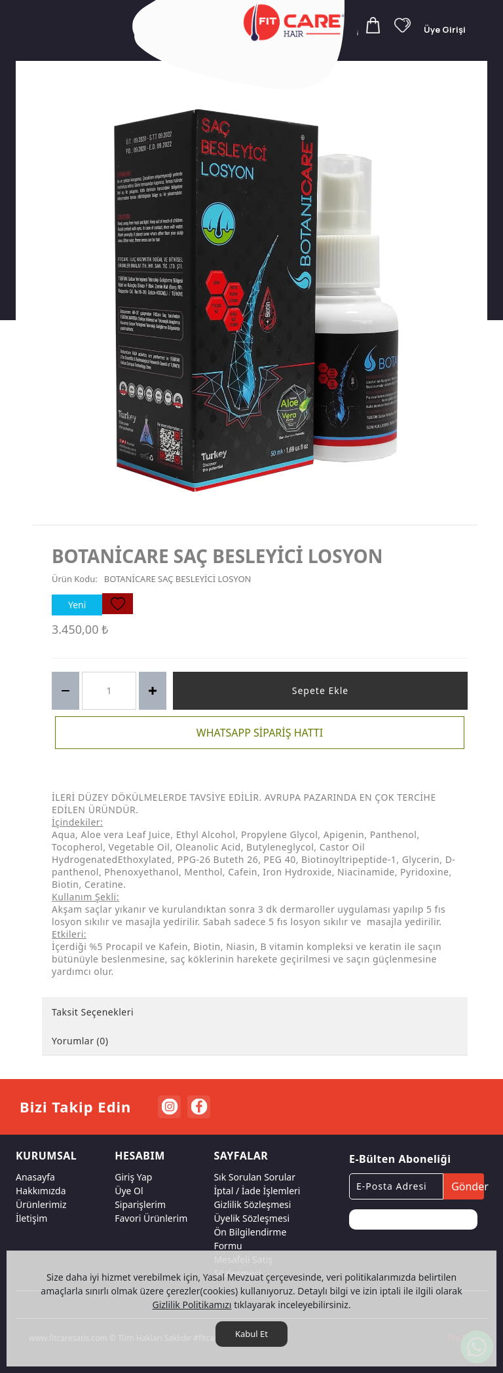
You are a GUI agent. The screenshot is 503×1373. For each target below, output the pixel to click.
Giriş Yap (133, 1177)
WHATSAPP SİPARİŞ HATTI (259, 732)
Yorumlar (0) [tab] (80, 1040)
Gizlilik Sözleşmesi (252, 1204)
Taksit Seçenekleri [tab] (93, 1012)
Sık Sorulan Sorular (254, 1177)
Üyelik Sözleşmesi (251, 1218)
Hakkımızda (41, 1190)
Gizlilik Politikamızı (191, 1304)
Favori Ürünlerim (151, 1218)
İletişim (31, 1218)
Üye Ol (129, 1190)
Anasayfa (35, 1177)
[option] (254, 300)
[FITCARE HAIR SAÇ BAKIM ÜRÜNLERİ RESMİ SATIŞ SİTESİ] (296, 22)
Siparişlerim (140, 1204)
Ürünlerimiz (41, 1204)
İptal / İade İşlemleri (257, 1190)
